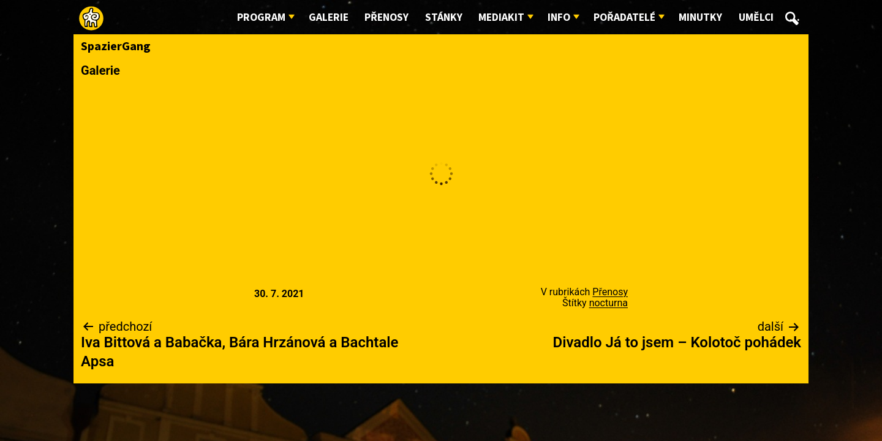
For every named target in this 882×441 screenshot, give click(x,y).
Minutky (700, 17)
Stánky (443, 17)
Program (261, 17)
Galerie (329, 17)
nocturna (608, 303)
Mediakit (501, 17)
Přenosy (386, 17)
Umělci (756, 17)
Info (559, 17)
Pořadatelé (624, 17)
